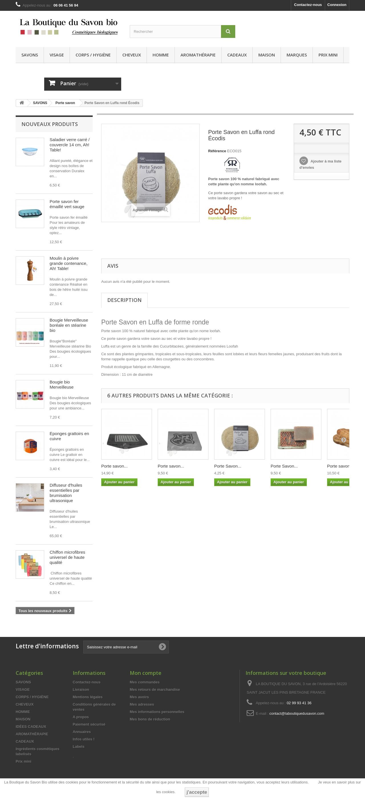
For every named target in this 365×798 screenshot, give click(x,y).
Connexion (336, 5)
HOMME (161, 55)
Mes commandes (145, 683)
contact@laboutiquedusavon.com (296, 714)
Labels (78, 747)
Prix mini (328, 55)
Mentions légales (88, 697)
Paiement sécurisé (89, 725)
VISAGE (57, 55)
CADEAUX (237, 55)
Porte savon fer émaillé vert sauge (67, 204)
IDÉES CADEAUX (31, 727)
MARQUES (297, 55)
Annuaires (82, 732)
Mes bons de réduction (150, 720)
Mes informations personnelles (157, 712)
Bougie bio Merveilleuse (62, 384)
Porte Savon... (227, 466)
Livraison (81, 690)
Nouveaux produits (49, 124)
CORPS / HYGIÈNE (93, 55)
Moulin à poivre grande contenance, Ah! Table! (69, 263)
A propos (81, 717)
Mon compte (145, 673)
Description (124, 300)
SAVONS (29, 55)
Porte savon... (114, 466)
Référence (217, 151)
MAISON (266, 55)
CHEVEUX (131, 55)
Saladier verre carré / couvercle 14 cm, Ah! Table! (70, 144)
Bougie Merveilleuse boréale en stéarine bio (69, 325)
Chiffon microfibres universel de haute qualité (67, 557)
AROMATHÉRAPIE (198, 55)
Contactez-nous (308, 5)
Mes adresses (142, 705)
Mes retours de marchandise (155, 690)
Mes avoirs (139, 697)
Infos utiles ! (84, 740)
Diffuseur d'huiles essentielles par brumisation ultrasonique (66, 493)
